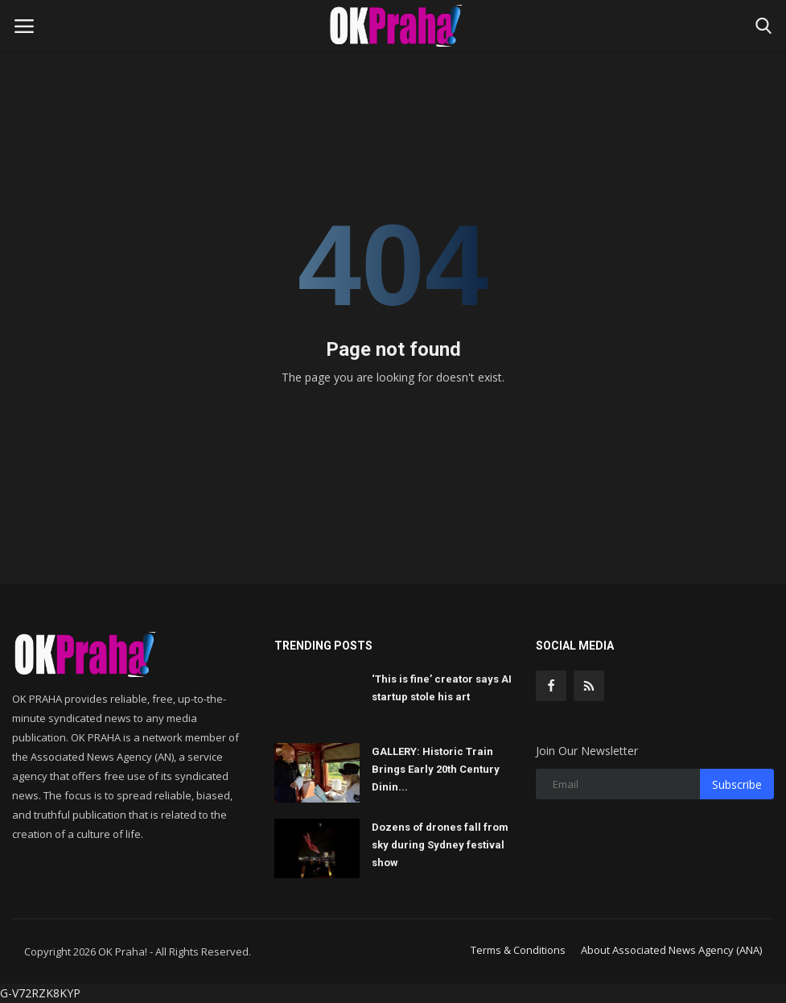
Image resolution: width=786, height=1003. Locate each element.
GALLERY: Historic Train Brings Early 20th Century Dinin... (436, 769)
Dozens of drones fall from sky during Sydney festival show (440, 845)
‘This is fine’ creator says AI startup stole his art (442, 688)
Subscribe (737, 784)
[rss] (589, 686)
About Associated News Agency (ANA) (671, 950)
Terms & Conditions (518, 950)
